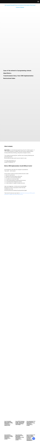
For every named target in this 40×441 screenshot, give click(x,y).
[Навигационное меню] (38, 1)
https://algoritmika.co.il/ (11, 160)
